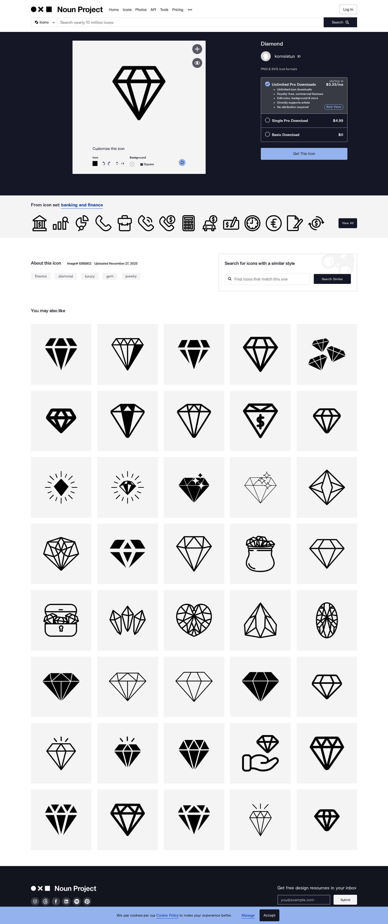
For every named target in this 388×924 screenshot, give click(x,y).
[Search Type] (44, 22)
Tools (164, 9)
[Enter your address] (303, 900)
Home (114, 9)
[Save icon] (197, 49)
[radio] (304, 95)
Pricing (177, 9)
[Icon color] (95, 163)
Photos (140, 9)
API (153, 9)
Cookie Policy (167, 915)
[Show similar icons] (197, 63)
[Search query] (267, 279)
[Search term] (191, 22)
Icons (127, 9)
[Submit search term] (340, 22)
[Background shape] (147, 164)
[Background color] (132, 164)
